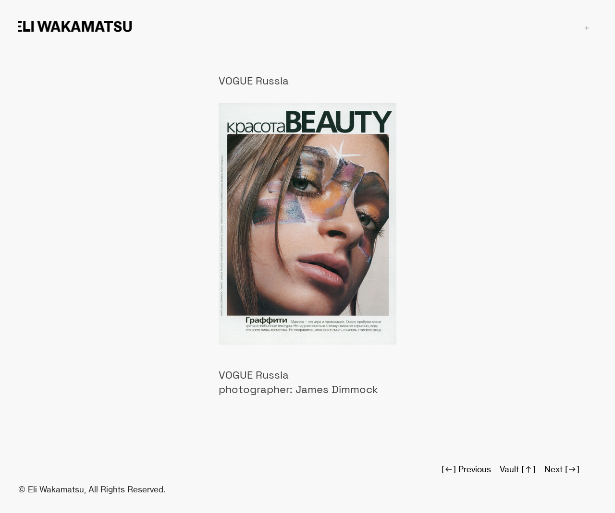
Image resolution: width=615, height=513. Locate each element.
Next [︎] (561, 469)
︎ (587, 28)
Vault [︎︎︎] (518, 469)
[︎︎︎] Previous (466, 469)
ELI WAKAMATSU (75, 26)
